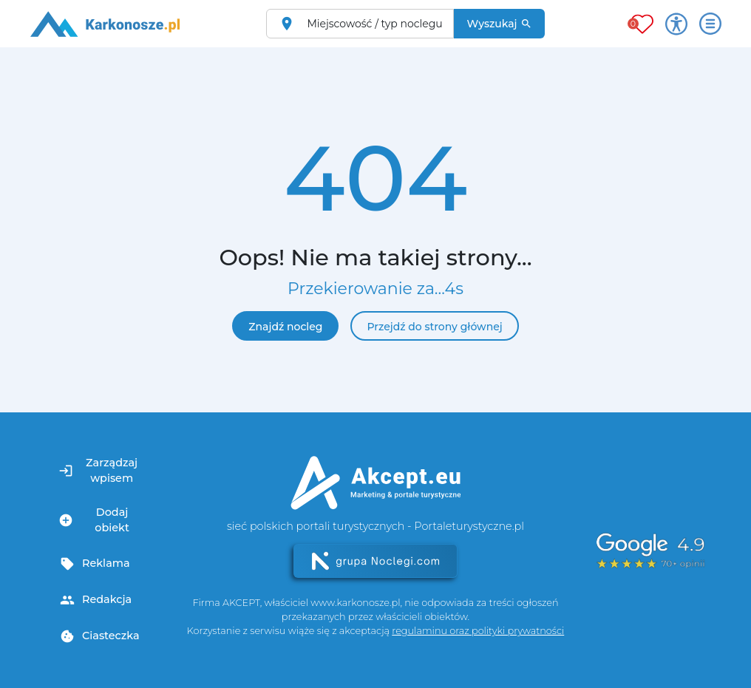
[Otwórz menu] (710, 24)
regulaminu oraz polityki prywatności (478, 630)
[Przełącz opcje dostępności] (676, 24)
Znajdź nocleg (285, 326)
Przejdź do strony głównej (434, 326)
